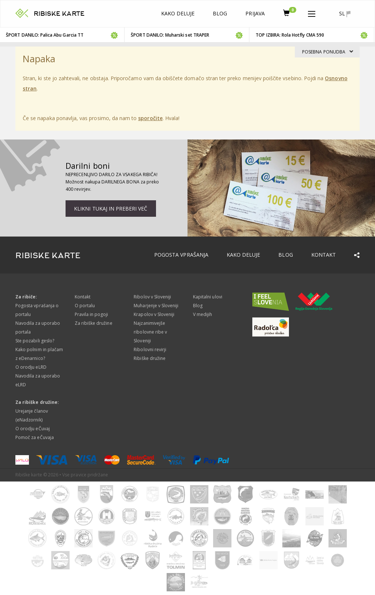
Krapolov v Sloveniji (154, 314)
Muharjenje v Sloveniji (156, 305)
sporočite (150, 118)
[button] (311, 12)
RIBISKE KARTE (59, 13)
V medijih (202, 314)
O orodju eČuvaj (32, 428)
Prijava (254, 13)
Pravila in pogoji (91, 314)
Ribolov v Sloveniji (152, 297)
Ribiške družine (150, 358)
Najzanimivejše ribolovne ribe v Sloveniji (150, 332)
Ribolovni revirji (150, 349)
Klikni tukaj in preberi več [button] (110, 208)
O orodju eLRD (31, 367)
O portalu (85, 305)
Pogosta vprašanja (181, 254)
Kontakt (323, 254)
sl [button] (344, 13)
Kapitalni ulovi (207, 297)
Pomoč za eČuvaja (34, 437)
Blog (220, 13)
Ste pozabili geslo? (34, 341)
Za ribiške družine (93, 323)
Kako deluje (178, 13)
